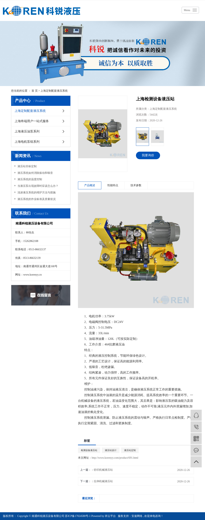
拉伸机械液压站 (103, 481)
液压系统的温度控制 (29, 179)
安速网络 (136, 516)
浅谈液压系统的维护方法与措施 (36, 192)
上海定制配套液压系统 (54, 90)
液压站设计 (111, 450)
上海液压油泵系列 (27, 131)
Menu (187, 10)
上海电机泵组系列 (27, 141)
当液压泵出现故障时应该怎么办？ (37, 185)
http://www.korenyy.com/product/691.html (115, 457)
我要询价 (148, 155)
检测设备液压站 (89, 450)
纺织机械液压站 (103, 469)
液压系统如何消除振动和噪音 (35, 172)
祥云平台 (110, 516)
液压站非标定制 (27, 166)
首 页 (35, 90)
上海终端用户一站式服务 (32, 121)
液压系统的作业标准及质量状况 (36, 199)
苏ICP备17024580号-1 (77, 516)
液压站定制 (130, 450)
